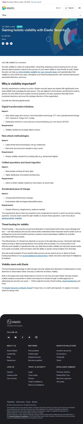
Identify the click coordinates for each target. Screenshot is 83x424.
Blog (8, 357)
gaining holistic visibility (12, 218)
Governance (61, 354)
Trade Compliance (35, 382)
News (19, 27)
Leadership (11, 354)
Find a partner (33, 351)
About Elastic (12, 351)
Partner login (33, 354)
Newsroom (11, 360)
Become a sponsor (64, 378)
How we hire (12, 378)
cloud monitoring (69, 281)
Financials (60, 357)
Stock (59, 360)
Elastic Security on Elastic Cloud (18, 288)
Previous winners (63, 372)
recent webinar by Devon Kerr (35, 256)
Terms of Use (20, 402)
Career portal (12, 375)
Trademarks (11, 402)
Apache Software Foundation (18, 416)
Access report (36, 2)
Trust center (33, 375)
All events (60, 382)
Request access (34, 357)
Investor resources (64, 351)
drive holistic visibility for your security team (38, 72)
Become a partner (35, 360)
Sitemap (34, 402)
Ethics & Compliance (36, 385)
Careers (10, 372)
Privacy (31, 378)
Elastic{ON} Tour (63, 375)
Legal (30, 372)
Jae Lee (7, 36)
